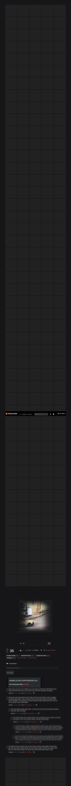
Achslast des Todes (41, 364)
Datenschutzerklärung (50, 783)
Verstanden (65, 782)
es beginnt (9, 367)
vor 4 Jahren (28, 359)
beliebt (24, 3)
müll (28, 3)
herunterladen (52, 359)
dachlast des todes (26, 364)
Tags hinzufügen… (32, 367)
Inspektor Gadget (11, 364)
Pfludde (36, 359)
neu (20, 3)
